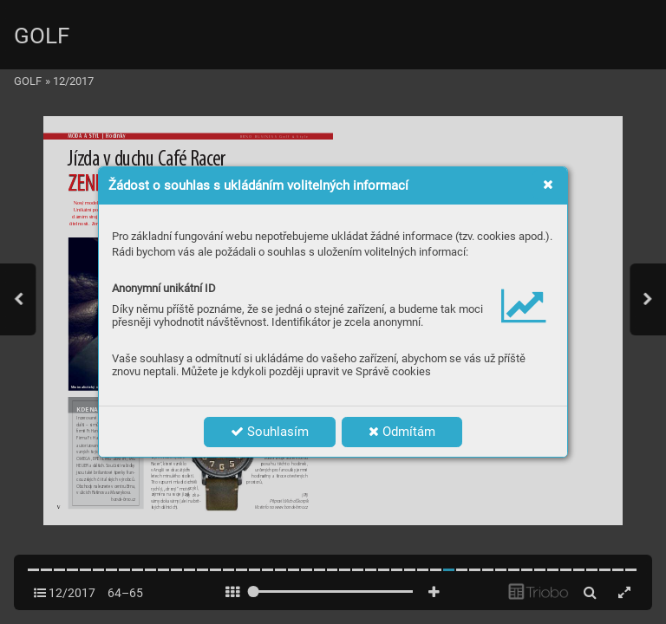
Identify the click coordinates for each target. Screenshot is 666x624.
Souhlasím (270, 431)
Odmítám (402, 431)
